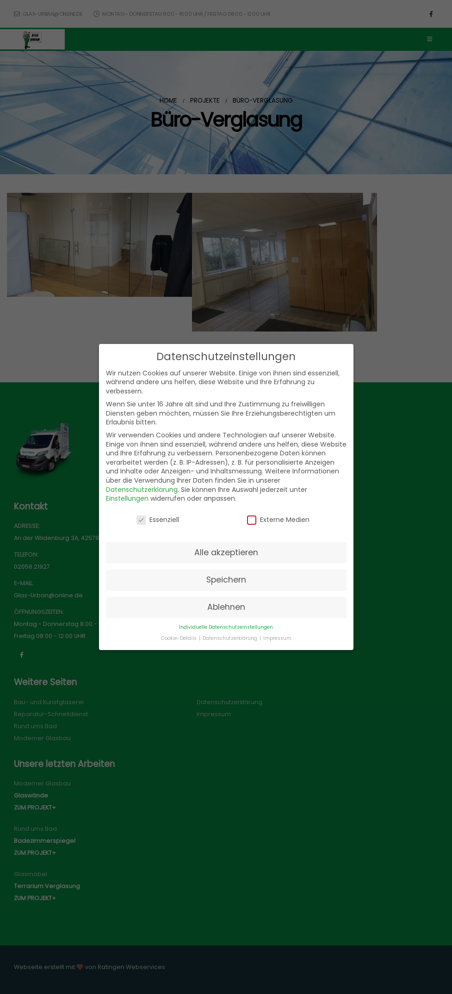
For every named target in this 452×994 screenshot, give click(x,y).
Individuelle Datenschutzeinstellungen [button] (226, 627)
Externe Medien (278, 519)
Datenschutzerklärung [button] (231, 638)
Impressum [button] (277, 638)
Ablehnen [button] (226, 607)
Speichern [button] (226, 579)
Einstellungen (127, 498)
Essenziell (157, 519)
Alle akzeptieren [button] (226, 552)
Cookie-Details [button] (179, 638)
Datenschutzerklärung (142, 489)
